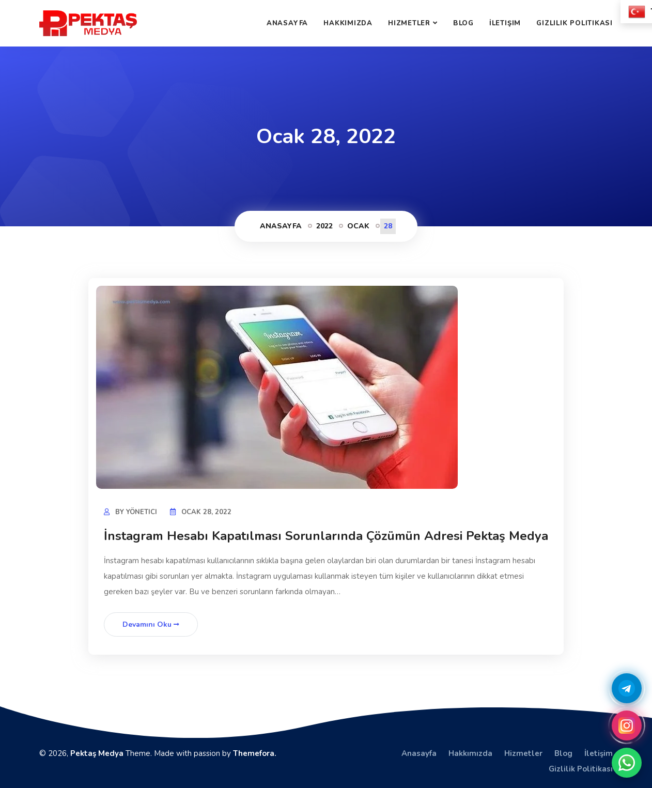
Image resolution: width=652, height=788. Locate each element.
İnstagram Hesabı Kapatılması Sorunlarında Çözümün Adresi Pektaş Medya (326, 536)
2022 (324, 226)
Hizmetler (409, 23)
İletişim (505, 23)
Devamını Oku (150, 624)
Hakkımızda (347, 23)
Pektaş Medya (96, 753)
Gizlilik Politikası (574, 23)
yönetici (141, 512)
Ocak (358, 226)
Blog (463, 23)
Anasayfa (287, 23)
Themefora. (254, 753)
